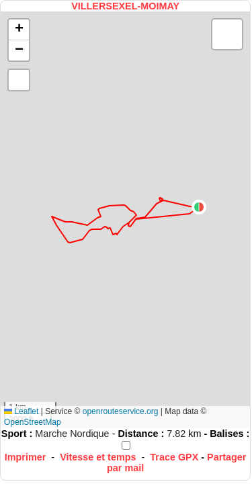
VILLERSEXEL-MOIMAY (125, 6)
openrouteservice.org (121, 411)
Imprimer (25, 457)
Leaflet (21, 411)
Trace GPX (174, 457)
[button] (199, 207)
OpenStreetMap (32, 422)
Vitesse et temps (98, 457)
